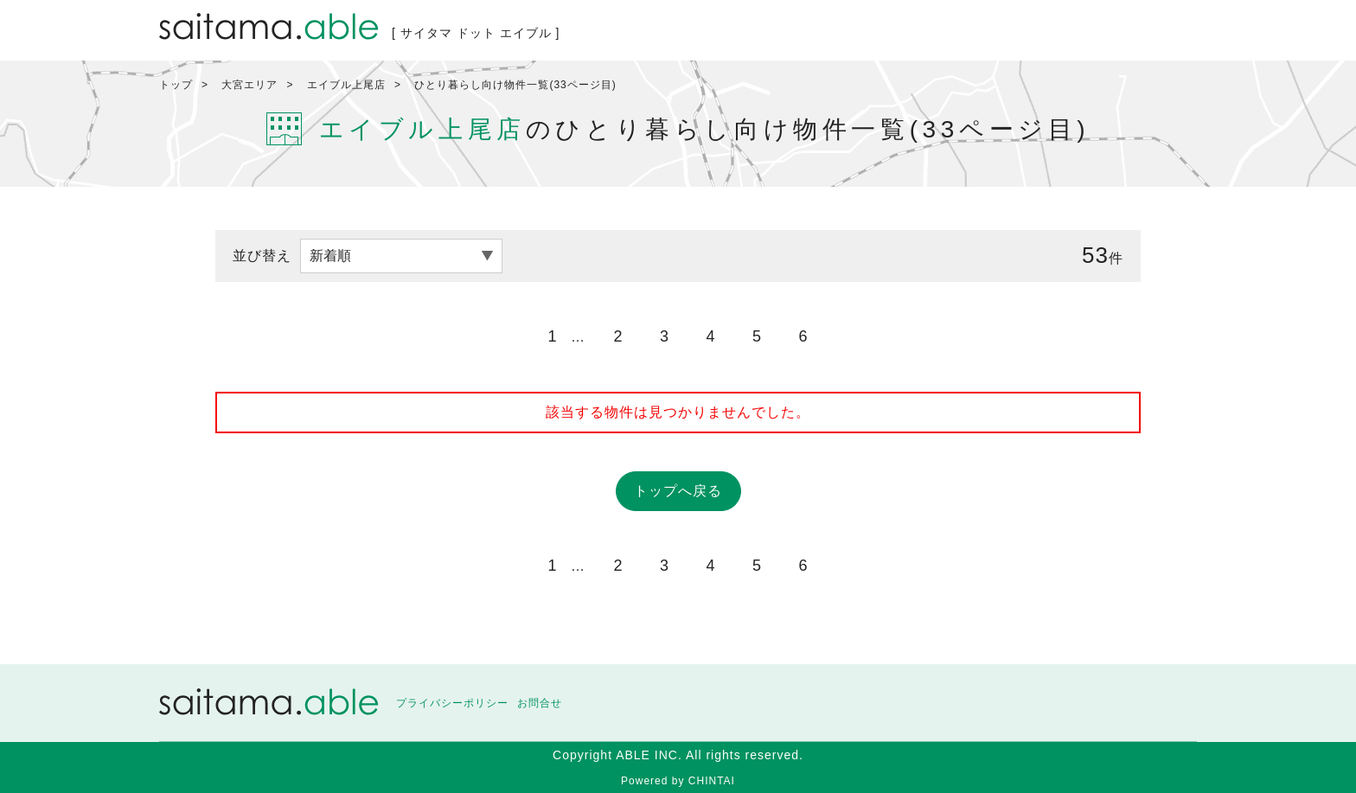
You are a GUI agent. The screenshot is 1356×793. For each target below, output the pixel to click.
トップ (176, 85)
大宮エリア (249, 85)
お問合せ (539, 703)
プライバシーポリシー (452, 703)
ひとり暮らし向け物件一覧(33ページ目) (515, 85)
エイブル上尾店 (346, 85)
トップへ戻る (678, 490)
